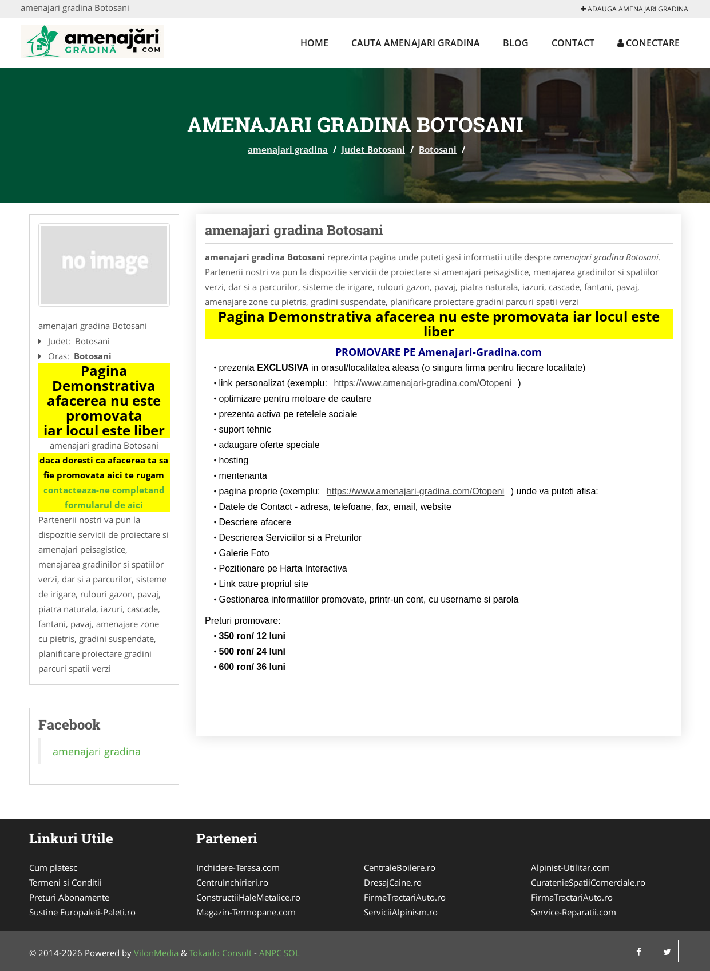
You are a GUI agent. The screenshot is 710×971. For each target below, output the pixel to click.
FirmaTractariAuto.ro (572, 897)
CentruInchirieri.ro (232, 882)
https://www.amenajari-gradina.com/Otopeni (422, 383)
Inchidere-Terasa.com (238, 867)
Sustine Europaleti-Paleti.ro (82, 912)
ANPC (270, 952)
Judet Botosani (373, 149)
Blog (516, 43)
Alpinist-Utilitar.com (570, 867)
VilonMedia (156, 952)
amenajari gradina (288, 149)
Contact (573, 43)
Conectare (648, 43)
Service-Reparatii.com (573, 912)
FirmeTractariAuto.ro (405, 897)
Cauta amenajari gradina (415, 43)
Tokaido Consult (220, 952)
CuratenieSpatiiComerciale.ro (588, 882)
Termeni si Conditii (65, 882)
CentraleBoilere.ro (399, 867)
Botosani (438, 149)
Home (314, 43)
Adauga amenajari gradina (634, 9)
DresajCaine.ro (393, 882)
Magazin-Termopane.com (246, 912)
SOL (292, 952)
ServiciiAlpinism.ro (401, 912)
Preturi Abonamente (69, 897)
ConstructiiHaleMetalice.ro (248, 897)
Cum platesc (53, 867)
